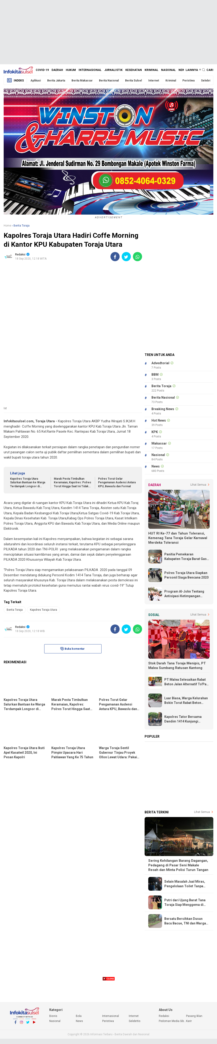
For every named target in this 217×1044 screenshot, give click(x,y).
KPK (154, 432)
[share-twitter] (126, 256)
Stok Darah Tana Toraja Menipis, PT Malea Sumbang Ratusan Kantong (177, 665)
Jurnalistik (113, 70)
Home (7, 225)
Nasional (168, 70)
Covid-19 (42, 70)
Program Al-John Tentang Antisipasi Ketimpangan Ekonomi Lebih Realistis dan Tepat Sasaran (185, 594)
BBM (155, 374)
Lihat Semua (198, 484)
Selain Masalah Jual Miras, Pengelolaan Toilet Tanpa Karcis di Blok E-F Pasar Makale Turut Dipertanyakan (185, 884)
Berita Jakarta (56, 80)
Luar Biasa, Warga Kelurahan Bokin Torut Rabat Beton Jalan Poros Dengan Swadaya (186, 700)
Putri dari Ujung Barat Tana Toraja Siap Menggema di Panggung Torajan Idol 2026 (185, 902)
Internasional (90, 70)
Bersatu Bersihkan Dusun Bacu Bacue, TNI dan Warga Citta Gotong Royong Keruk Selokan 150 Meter (185, 921)
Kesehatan (133, 70)
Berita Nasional (109, 80)
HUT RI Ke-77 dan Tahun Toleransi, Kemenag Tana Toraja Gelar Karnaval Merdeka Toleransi (177, 538)
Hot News (158, 420)
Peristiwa (188, 80)
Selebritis (207, 80)
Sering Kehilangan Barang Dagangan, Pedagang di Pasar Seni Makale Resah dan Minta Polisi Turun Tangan (178, 865)
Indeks (15, 80)
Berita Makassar (82, 80)
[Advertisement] (108, 32)
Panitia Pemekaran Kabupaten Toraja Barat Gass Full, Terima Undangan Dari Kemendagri (186, 556)
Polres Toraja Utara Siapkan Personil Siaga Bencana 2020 (186, 575)
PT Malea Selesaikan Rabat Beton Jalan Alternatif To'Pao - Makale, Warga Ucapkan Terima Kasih (186, 682)
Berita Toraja (15, 609)
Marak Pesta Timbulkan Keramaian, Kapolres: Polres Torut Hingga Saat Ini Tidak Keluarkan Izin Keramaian (72, 482)
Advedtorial (160, 363)
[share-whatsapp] (137, 256)
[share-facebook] (115, 256)
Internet (153, 80)
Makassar (159, 443)
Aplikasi (35, 80)
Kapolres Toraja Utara (43, 609)
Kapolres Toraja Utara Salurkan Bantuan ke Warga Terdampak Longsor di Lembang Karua (27, 482)
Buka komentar (72, 649)
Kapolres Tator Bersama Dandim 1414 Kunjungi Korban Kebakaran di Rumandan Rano (183, 719)
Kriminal (151, 70)
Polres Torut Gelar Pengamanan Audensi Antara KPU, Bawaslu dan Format (117, 482)
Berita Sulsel (133, 80)
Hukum (71, 70)
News (183, 70)
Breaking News (162, 409)
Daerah (57, 70)
